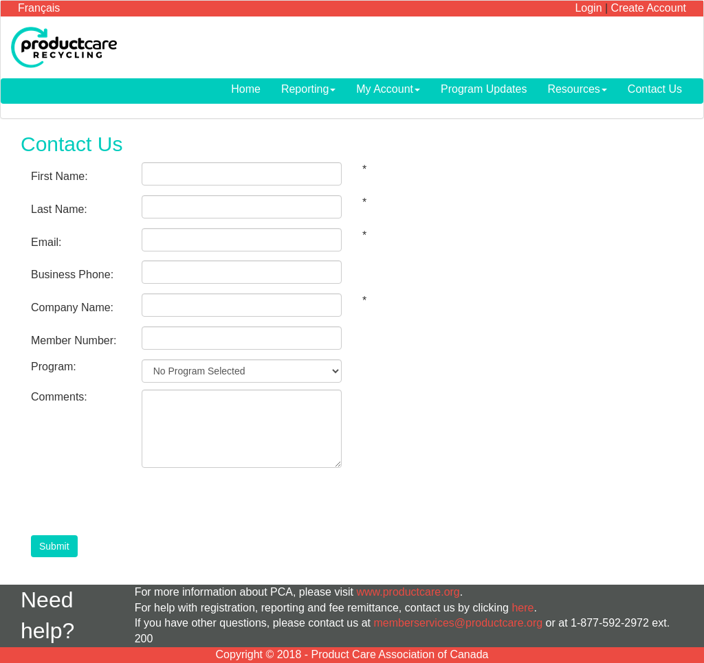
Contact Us (655, 89)
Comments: (59, 397)
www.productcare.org (407, 592)
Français (39, 8)
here (523, 608)
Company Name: (72, 307)
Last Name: (59, 209)
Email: (46, 242)
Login (588, 8)
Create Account (648, 8)
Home (246, 89)
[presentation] (246, 501)
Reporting (308, 89)
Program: (53, 366)
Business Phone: (72, 274)
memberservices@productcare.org (457, 623)
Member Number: (73, 340)
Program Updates (484, 89)
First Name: (59, 176)
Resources (576, 89)
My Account (388, 89)
